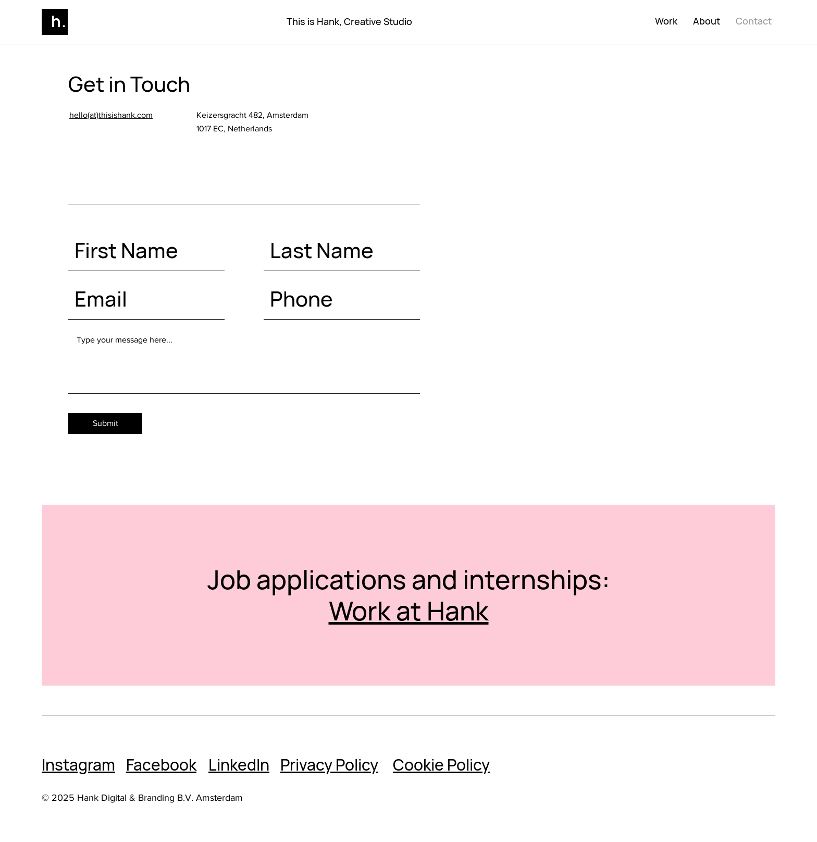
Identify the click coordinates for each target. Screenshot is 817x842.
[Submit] (105, 423)
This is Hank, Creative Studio (349, 21)
